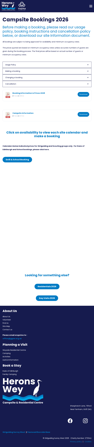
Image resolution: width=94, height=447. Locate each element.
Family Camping (10, 374)
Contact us (7, 329)
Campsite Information (23, 113)
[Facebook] (70, 421)
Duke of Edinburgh (10, 371)
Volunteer (7, 320)
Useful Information (10, 360)
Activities (6, 356)
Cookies (88, 441)
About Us (6, 316)
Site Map (6, 326)
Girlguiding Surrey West (14, 432)
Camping (7, 353)
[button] (91, 6)
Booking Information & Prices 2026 (28, 93)
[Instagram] (85, 421)
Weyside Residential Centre (14, 350)
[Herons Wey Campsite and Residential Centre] (8, 6)
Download (83, 94)
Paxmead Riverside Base (38, 432)
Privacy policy (76, 441)
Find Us (5, 323)
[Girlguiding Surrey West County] (22, 6)
